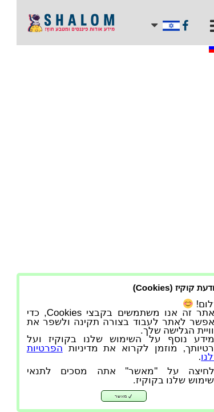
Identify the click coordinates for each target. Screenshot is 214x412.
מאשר (107, 396)
